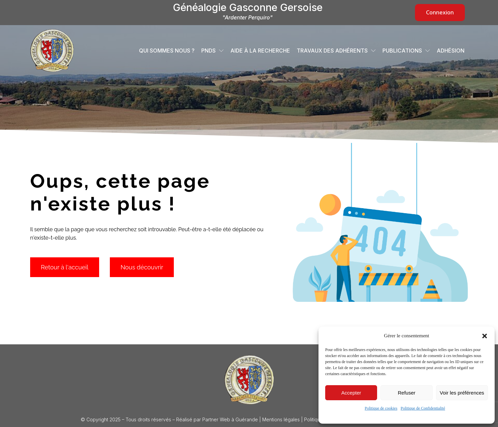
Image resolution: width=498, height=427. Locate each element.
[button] (484, 336)
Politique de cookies (381, 408)
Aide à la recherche (260, 50)
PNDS (212, 50)
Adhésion (451, 50)
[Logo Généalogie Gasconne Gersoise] (249, 379)
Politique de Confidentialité (423, 408)
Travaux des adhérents (336, 50)
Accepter (351, 393)
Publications (406, 50)
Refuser (407, 393)
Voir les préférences (462, 393)
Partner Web (216, 419)
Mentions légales (281, 419)
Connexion (440, 12)
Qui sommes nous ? (167, 50)
